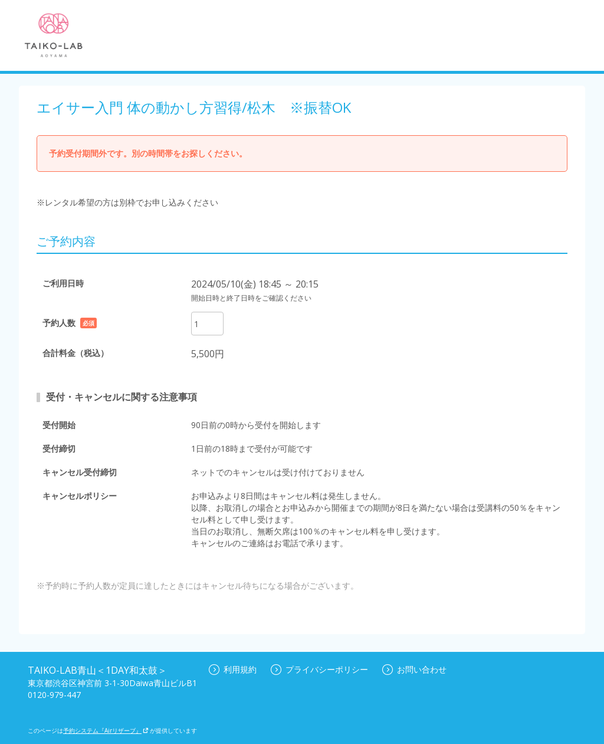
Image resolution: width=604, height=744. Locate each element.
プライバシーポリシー (319, 669)
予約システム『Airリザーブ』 (106, 730)
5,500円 (207, 353)
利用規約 (233, 669)
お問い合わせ (414, 669)
